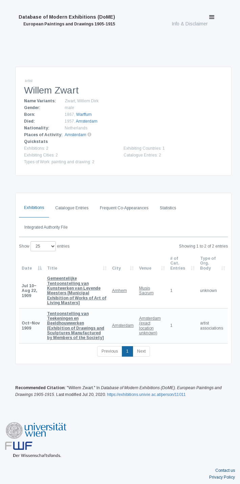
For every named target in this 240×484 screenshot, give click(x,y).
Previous (110, 351)
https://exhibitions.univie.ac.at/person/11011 (146, 394)
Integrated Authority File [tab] (46, 227)
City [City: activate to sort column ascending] (116, 268)
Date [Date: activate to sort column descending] (27, 268)
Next (141, 351)
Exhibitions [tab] (34, 207)
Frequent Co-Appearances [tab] (124, 208)
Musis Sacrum (146, 290)
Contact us (225, 470)
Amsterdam (86, 121)
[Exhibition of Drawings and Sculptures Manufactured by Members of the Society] (75, 325)
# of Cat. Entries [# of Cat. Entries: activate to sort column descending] (177, 263)
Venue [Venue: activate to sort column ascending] (145, 268)
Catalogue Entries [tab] (71, 208)
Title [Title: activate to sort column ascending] (52, 268)
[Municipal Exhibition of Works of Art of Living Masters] (76, 290)
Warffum (84, 114)
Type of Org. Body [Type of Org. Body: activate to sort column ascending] (208, 263)
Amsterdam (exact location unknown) (150, 325)
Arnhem (119, 290)
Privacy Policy (222, 477)
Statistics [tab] (168, 208)
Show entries (44, 246)
